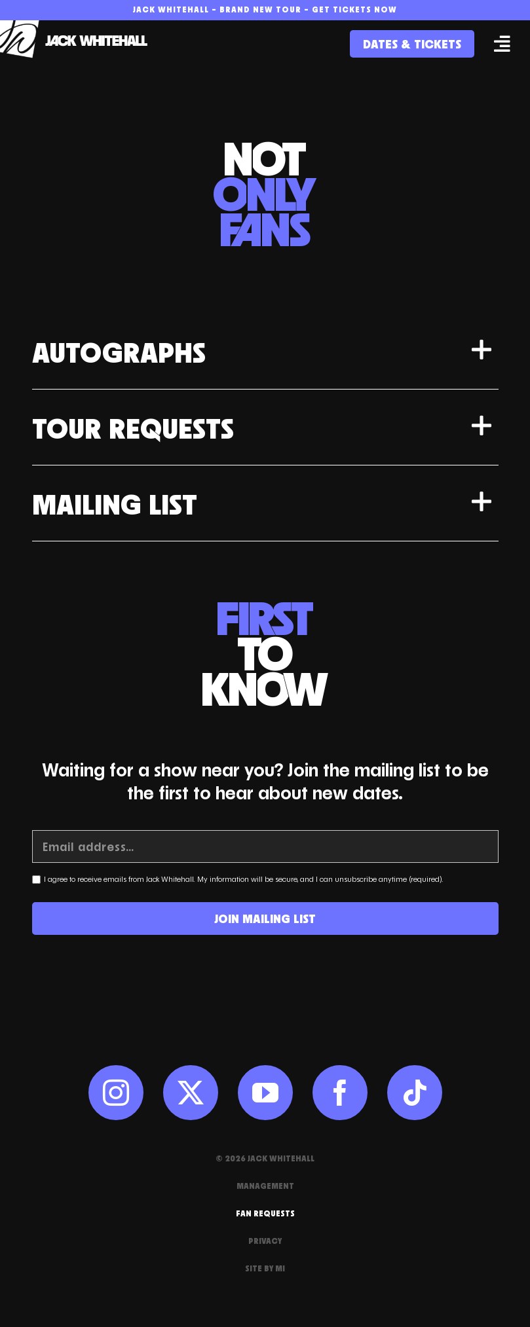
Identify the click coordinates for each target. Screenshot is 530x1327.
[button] (265, 351)
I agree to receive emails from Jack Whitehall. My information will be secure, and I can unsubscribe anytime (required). (244, 879)
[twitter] (190, 1092)
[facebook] (340, 1092)
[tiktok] (414, 1092)
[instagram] (115, 1092)
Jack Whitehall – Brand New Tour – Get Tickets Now (265, 9)
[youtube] (265, 1092)
